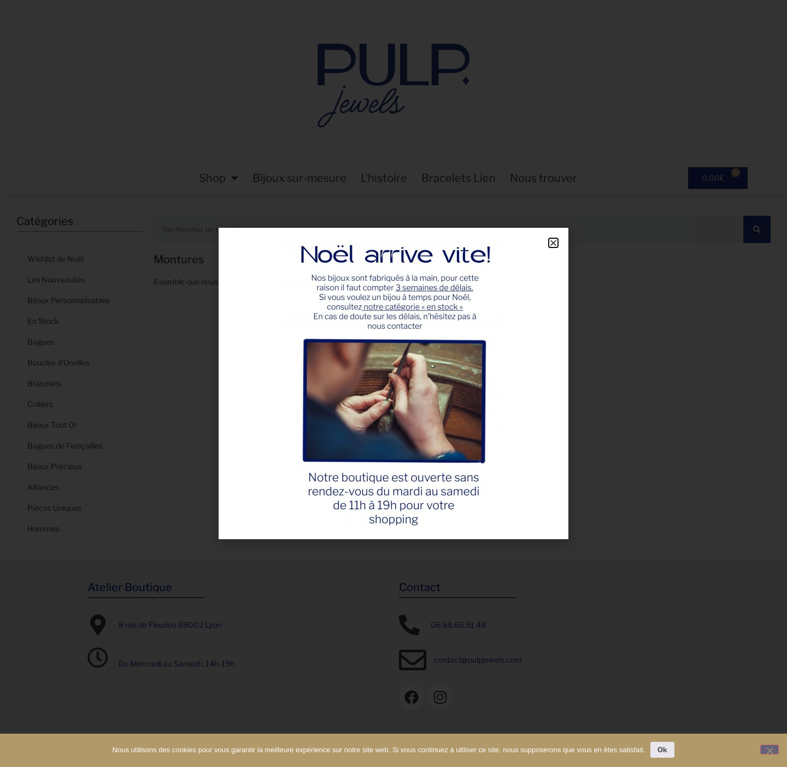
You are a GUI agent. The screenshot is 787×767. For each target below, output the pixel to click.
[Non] (769, 749)
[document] (393, 383)
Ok (662, 749)
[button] (553, 243)
